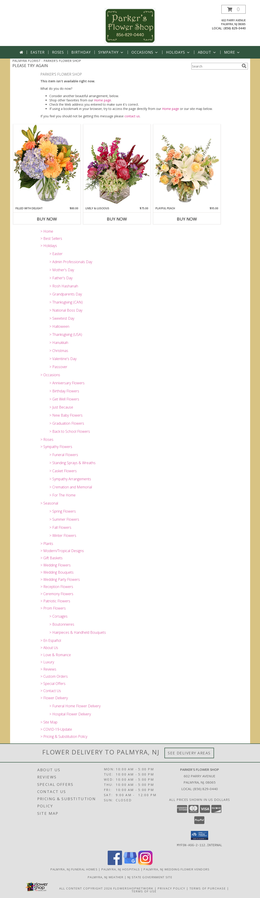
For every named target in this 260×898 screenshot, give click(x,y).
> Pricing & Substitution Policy (63, 736)
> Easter (56, 253)
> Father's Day (60, 277)
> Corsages (58, 616)
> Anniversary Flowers (67, 382)
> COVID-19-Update (56, 729)
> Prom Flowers (53, 608)
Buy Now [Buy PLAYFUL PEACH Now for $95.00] (187, 219)
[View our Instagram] (145, 863)
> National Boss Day (65, 310)
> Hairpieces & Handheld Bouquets (77, 632)
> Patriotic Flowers (55, 601)
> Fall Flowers (60, 527)
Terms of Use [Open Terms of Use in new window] (144, 891)
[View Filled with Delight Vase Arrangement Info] (47, 165)
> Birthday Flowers (64, 391)
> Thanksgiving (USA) (65, 334)
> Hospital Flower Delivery (70, 714)
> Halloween (59, 326)
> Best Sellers (51, 238)
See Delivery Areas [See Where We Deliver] (189, 753)
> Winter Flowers (62, 535)
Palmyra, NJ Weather (106, 877)
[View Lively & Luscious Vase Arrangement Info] (117, 165)
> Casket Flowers (63, 470)
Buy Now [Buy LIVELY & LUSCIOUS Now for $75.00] (117, 219)
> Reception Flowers (56, 586)
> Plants (46, 543)
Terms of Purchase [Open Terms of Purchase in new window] (208, 888)
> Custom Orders (54, 676)
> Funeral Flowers (63, 454)
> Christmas (58, 350)
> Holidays (48, 245)
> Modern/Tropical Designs (62, 550)
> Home (46, 231)
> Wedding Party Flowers (60, 579)
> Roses (46, 439)
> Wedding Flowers (55, 565)
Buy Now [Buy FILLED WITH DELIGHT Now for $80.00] (47, 219)
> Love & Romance (55, 654)
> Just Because (61, 407)
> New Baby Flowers (66, 415)
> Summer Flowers (64, 519)
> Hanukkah (58, 342)
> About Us (49, 647)
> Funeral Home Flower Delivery (75, 706)
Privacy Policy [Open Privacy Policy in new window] (171, 888)
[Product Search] (216, 66)
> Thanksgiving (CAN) (66, 302)
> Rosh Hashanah (63, 286)
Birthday (81, 52)
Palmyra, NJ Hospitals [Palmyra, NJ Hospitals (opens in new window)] (120, 869)
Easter (38, 52)
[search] (244, 65)
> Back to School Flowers (69, 431)
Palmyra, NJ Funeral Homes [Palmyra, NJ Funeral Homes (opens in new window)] (74, 869)
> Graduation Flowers (66, 423)
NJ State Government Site (149, 877)
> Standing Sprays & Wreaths (72, 462)
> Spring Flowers (62, 511)
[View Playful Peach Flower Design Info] (187, 165)
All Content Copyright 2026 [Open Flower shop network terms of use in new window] (85, 888)
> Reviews (48, 669)
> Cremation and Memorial (70, 487)
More (232, 52)
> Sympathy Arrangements (70, 478)
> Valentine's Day (62, 358)
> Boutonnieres (61, 624)
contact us (132, 116)
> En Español (50, 640)
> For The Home (62, 495)
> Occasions (50, 374)
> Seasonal (49, 503)
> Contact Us (50, 690)
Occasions (145, 52)
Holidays (178, 52)
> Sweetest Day (61, 318)
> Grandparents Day (65, 294)
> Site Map (48, 722)
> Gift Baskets (51, 557)
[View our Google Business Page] (130, 863)
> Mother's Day (61, 269)
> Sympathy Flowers (56, 446)
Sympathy (111, 52)
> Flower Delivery (54, 697)
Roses (58, 52)
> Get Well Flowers (64, 399)
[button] (233, 9)
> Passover (58, 366)
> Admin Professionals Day (70, 261)
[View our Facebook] (115, 863)
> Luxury (47, 662)
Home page (102, 100)
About (207, 52)
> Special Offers (53, 683)
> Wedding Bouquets (57, 572)
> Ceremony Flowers (56, 593)
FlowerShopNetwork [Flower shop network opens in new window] (133, 888)
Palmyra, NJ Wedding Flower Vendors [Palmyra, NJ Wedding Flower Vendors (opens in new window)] (177, 869)
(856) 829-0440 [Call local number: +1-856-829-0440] (234, 28)
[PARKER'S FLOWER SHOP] (130, 25)
